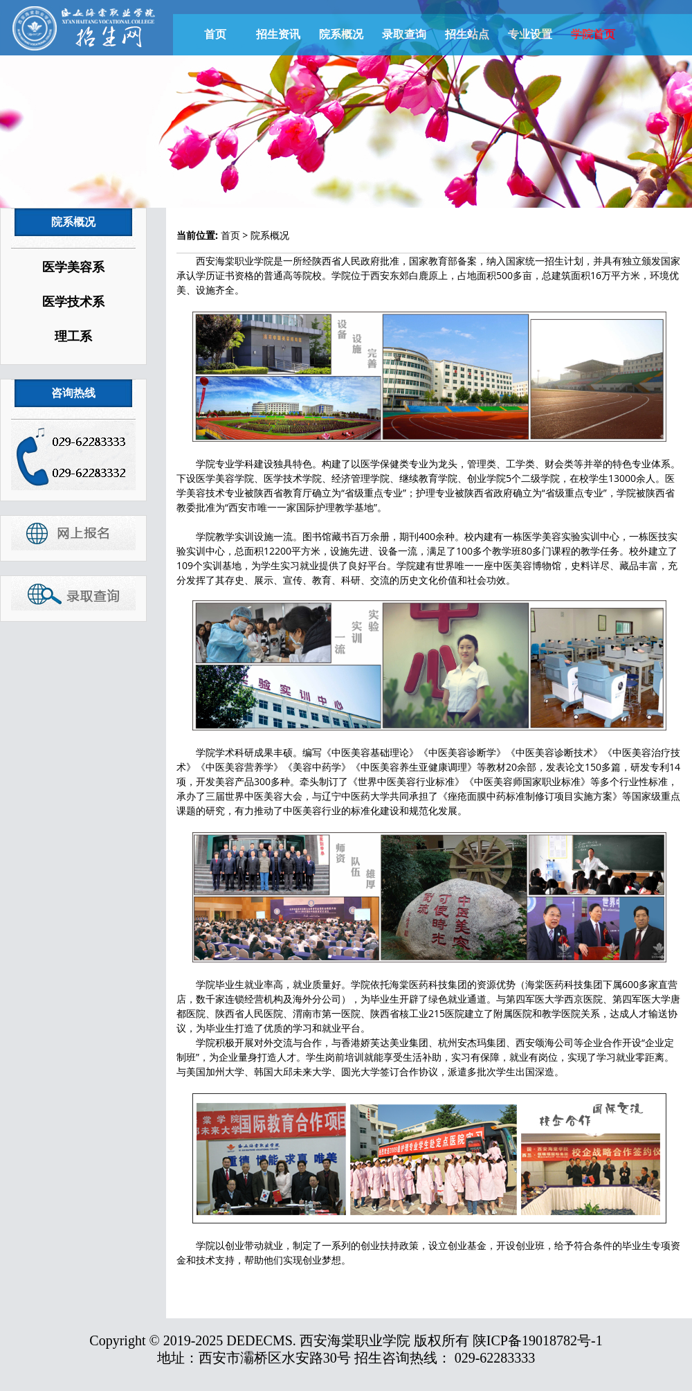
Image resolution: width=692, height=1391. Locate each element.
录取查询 (404, 34)
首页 (215, 34)
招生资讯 (278, 34)
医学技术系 (73, 302)
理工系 (73, 336)
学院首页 (593, 34)
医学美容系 (73, 267)
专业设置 (530, 34)
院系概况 (341, 34)
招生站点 (467, 34)
